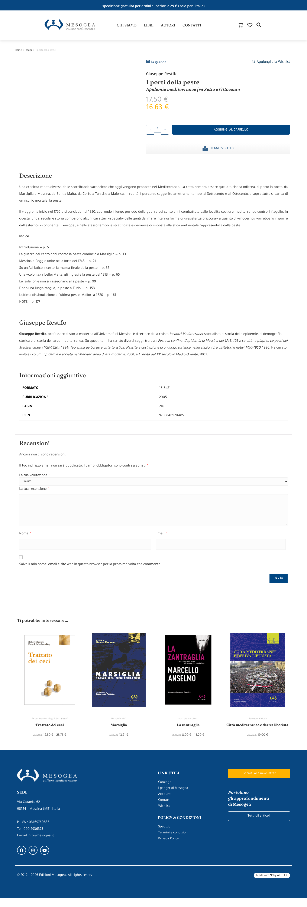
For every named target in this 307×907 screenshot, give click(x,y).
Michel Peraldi (119, 721)
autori (168, 26)
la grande (159, 64)
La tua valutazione (34, 478)
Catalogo (165, 791)
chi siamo (124, 26)
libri (148, 26)
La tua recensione (34, 492)
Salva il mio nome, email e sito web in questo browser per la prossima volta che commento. (90, 567)
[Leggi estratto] (205, 151)
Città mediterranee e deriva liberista (257, 730)
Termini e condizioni (173, 842)
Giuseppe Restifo (164, 76)
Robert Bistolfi (60, 721)
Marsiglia (119, 727)
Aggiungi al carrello (231, 133)
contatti (194, 26)
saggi (29, 53)
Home (18, 53)
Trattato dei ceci (49, 727)
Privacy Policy (168, 848)
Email (161, 536)
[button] (301, 26)
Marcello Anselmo (188, 721)
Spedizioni (166, 836)
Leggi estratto (222, 151)
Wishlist (164, 815)
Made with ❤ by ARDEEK (271, 884)
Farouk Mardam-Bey (41, 721)
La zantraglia (188, 727)
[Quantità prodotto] (157, 131)
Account (164, 803)
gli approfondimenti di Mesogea (250, 807)
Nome (25, 536)
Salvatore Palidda (257, 721)
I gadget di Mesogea (174, 797)
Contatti (164, 809)
